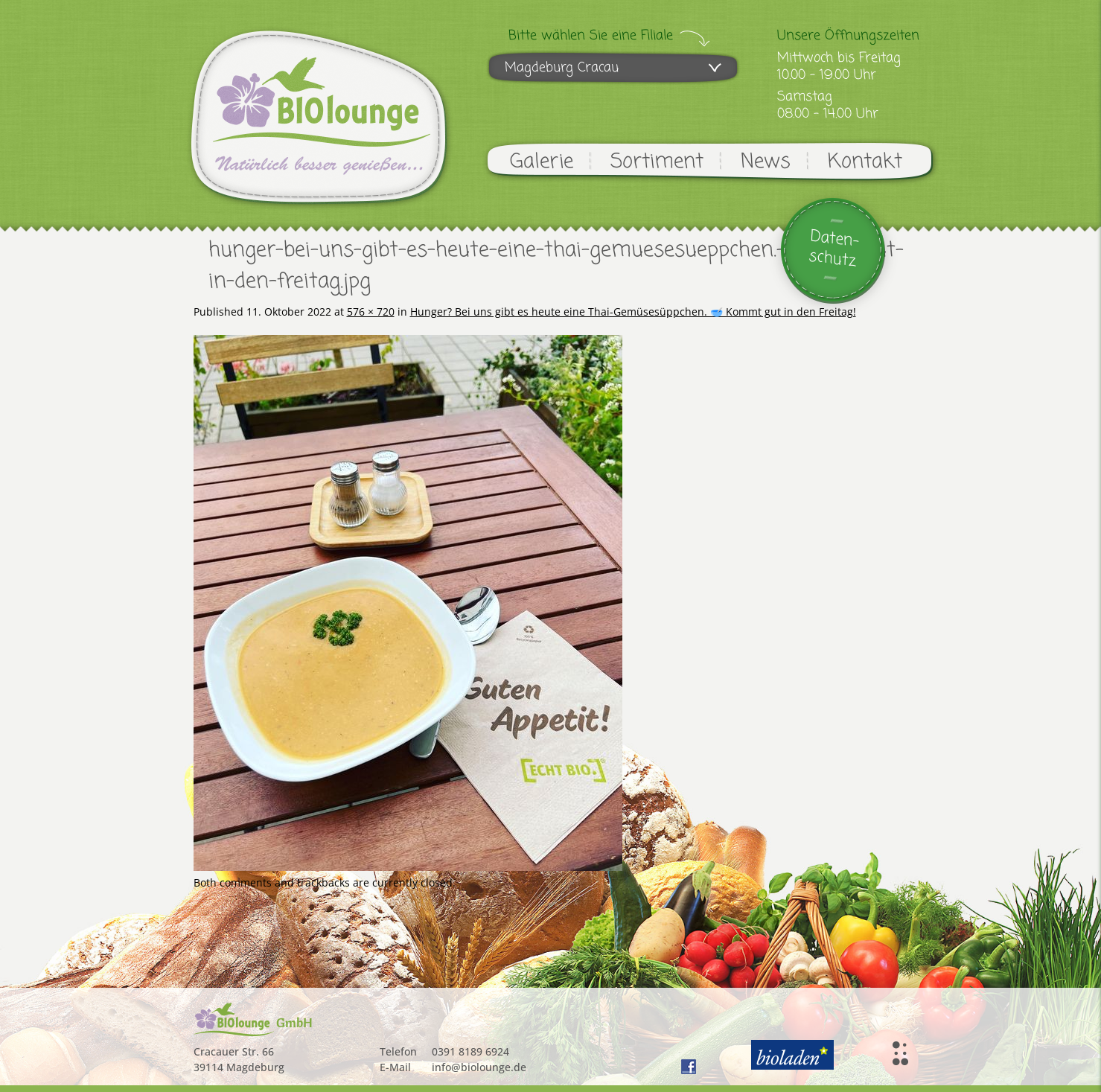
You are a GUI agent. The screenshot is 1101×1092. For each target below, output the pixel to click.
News (766, 162)
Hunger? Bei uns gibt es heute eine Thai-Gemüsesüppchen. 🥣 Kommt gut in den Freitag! (633, 311)
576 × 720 (371, 311)
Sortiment (656, 162)
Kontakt (865, 162)
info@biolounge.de (479, 1067)
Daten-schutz (833, 249)
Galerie (541, 162)
